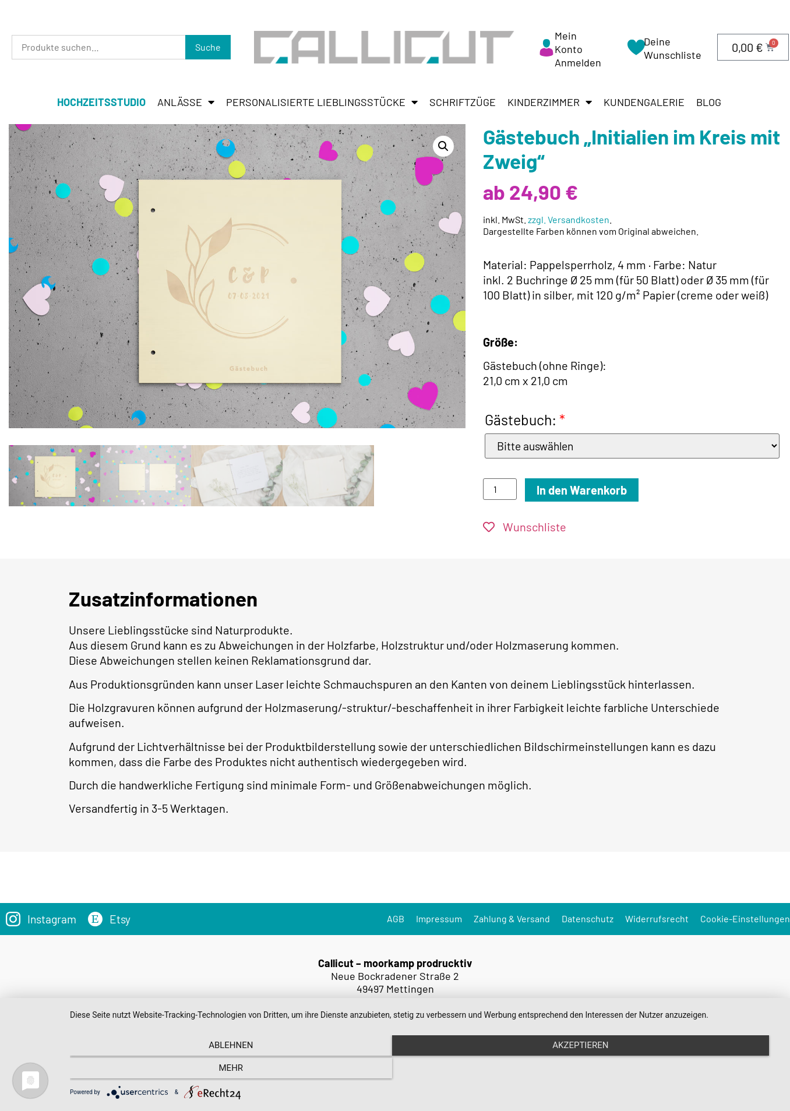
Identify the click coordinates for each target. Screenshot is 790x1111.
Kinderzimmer (549, 102)
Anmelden (578, 62)
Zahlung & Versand (512, 919)
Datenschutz (587, 919)
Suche (208, 46)
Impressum (439, 919)
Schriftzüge (462, 102)
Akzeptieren (424, 1071)
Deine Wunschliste (672, 48)
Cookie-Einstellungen (745, 919)
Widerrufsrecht (657, 919)
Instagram (53, 919)
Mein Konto (569, 42)
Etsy (122, 919)
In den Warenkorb (582, 491)
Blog (708, 102)
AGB (395, 919)
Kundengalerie (644, 102)
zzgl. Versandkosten (568, 219)
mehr (672, 1071)
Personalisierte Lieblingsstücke (322, 102)
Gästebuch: (525, 419)
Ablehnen (176, 1071)
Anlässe (185, 102)
